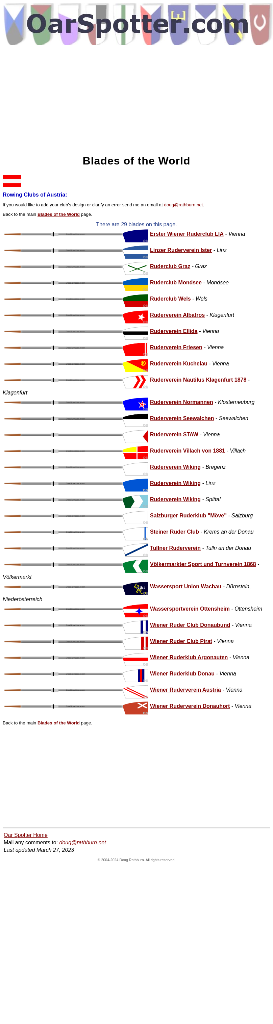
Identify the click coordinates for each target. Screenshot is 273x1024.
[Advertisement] (136, 99)
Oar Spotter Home (26, 835)
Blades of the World (59, 214)
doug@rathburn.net (183, 204)
